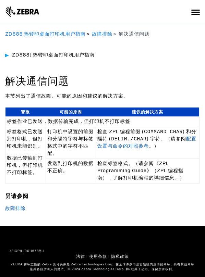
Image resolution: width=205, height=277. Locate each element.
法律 (80, 256)
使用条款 (98, 256)
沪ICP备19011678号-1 (27, 251)
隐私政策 (120, 256)
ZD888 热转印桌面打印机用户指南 (45, 34)
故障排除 (102, 34)
